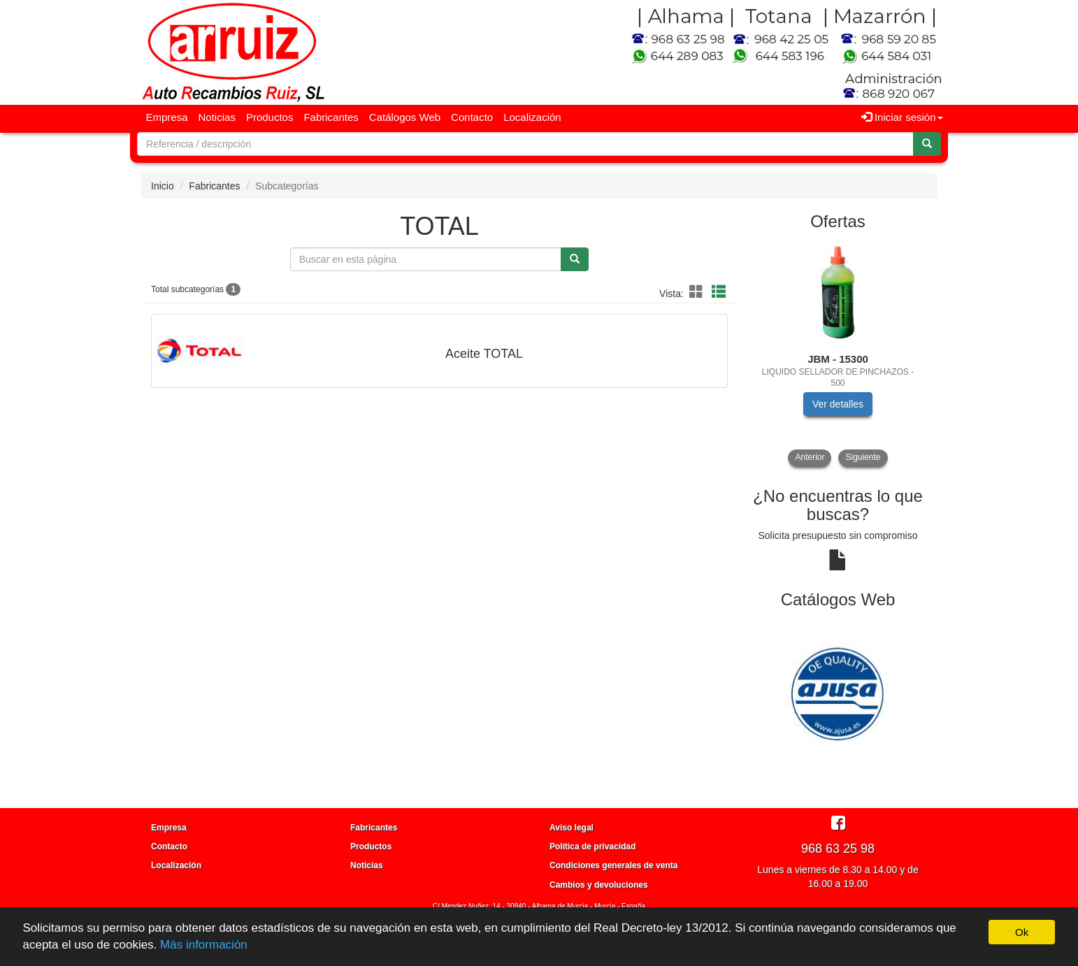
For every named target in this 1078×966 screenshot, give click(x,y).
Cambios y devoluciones (598, 885)
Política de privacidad (592, 846)
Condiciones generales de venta (613, 865)
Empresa (167, 117)
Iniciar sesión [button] (902, 117)
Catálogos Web (404, 117)
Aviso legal (571, 827)
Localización (532, 117)
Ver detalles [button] (837, 404)
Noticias (217, 117)
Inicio (162, 186)
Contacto (472, 117)
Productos (270, 117)
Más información (203, 944)
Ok (1021, 932)
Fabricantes (330, 117)
